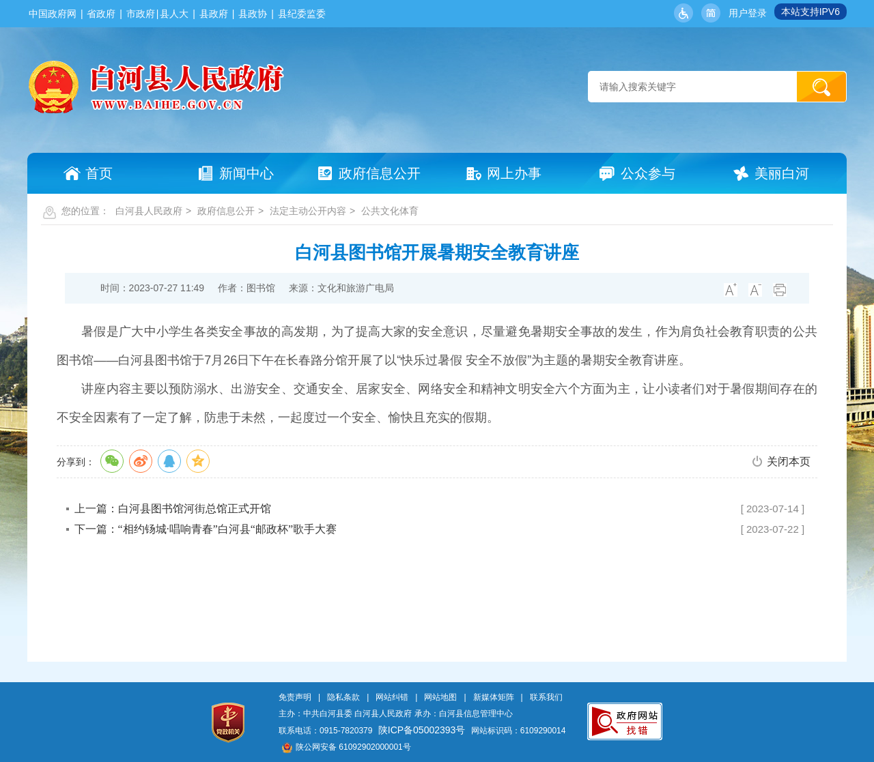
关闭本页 (788, 461)
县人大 (174, 13)
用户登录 (748, 13)
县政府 (213, 13)
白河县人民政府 (148, 210)
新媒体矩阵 (493, 697)
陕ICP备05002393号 (422, 729)
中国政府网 (52, 13)
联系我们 (546, 697)
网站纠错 (392, 697)
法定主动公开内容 (308, 210)
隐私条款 (343, 697)
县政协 (252, 13)
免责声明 (295, 697)
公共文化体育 (390, 210)
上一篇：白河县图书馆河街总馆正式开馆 (172, 508)
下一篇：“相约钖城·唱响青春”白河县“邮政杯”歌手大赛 (205, 529)
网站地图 (440, 697)
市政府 (140, 13)
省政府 (101, 13)
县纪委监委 (302, 13)
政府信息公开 (226, 210)
